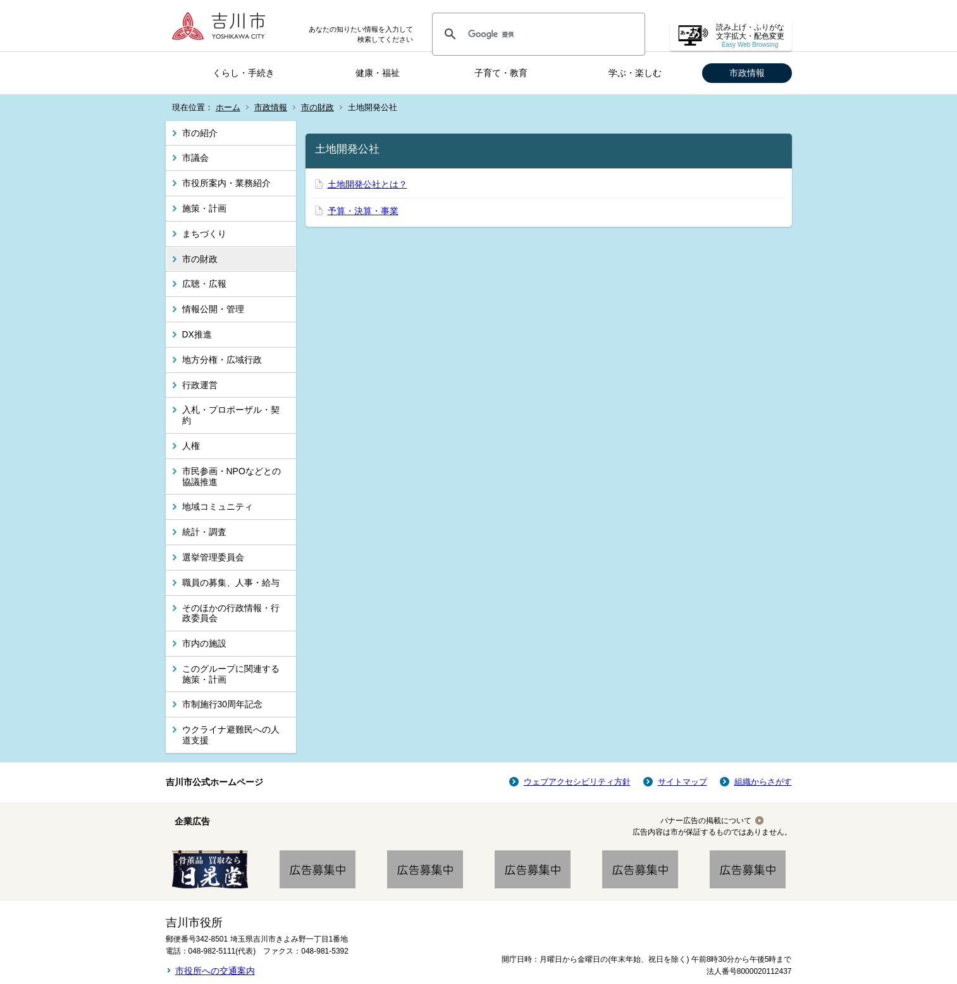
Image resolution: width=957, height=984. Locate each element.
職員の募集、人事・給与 (231, 582)
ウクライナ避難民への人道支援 (231, 734)
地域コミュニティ (217, 506)
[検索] (536, 34)
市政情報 (747, 73)
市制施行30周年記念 (222, 704)
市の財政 (317, 107)
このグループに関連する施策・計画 (231, 674)
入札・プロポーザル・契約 (231, 415)
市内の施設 (204, 643)
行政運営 (200, 385)
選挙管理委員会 (213, 557)
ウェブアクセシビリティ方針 (577, 781)
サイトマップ (682, 781)
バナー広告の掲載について (705, 820)
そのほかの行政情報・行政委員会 (231, 613)
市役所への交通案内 (215, 971)
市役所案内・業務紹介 (226, 183)
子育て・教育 (501, 73)
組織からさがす (763, 781)
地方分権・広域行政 (222, 360)
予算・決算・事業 (363, 211)
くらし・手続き (244, 73)
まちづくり (204, 234)
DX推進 (197, 334)
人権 (191, 446)
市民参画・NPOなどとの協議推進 (231, 476)
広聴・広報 (204, 284)
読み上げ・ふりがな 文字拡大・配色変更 (750, 36)
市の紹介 (200, 133)
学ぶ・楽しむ (635, 73)
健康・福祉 (377, 73)
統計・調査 (204, 532)
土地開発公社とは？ (367, 184)
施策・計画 (204, 208)
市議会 (195, 158)
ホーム (228, 107)
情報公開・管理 (213, 309)
